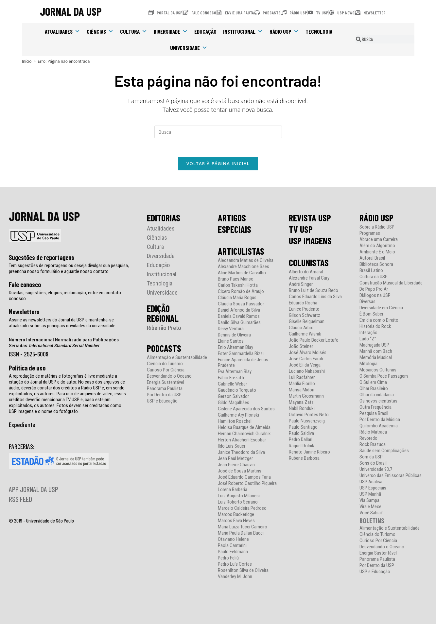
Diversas (367, 302)
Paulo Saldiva (301, 434)
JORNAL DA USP (71, 12)
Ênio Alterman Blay (235, 348)
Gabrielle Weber (232, 385)
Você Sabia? (371, 514)
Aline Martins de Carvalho (242, 274)
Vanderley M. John (235, 577)
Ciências (100, 31)
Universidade (188, 47)
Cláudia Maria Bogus (237, 298)
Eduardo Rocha (303, 304)
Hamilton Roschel (235, 422)
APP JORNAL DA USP (33, 490)
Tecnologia (318, 31)
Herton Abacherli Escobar (242, 441)
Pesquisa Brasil (373, 414)
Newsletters (24, 313)
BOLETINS (371, 521)
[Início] (27, 61)
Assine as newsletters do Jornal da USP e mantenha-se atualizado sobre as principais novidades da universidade (62, 324)
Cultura (133, 31)
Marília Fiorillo (302, 384)
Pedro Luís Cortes (235, 565)
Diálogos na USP (375, 296)
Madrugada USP (374, 346)
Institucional (243, 31)
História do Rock (375, 327)
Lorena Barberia (232, 490)
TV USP (301, 230)
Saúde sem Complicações (384, 452)
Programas (369, 234)
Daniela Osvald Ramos (239, 317)
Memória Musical (375, 358)
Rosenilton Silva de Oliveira (243, 571)
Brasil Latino (371, 271)
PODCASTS (164, 349)
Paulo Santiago (303, 428)
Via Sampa (369, 501)
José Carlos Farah (306, 360)
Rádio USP (284, 31)
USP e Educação (162, 402)
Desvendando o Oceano (169, 377)
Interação (368, 333)
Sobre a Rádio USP (376, 228)
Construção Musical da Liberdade (391, 284)
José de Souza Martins (239, 472)
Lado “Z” (367, 340)
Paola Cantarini (232, 546)
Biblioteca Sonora (376, 265)
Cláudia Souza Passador (241, 305)
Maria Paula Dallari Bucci (241, 534)
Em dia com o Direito (378, 321)
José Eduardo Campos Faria (244, 478)
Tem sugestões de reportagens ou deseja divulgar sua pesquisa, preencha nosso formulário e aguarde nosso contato (69, 269)
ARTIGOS (232, 218)
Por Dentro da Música (379, 420)
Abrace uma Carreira (378, 240)
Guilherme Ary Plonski (238, 416)
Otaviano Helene (233, 540)
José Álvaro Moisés (307, 353)
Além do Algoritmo (377, 246)
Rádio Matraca (373, 433)
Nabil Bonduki (302, 409)
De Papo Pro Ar (373, 290)
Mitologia (368, 365)
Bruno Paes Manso (235, 280)
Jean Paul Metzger (235, 459)
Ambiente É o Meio (377, 253)
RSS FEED (20, 500)
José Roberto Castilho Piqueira (247, 484)
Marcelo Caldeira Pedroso (242, 509)
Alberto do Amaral (306, 273)
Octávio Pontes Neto (309, 416)
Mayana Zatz (301, 403)
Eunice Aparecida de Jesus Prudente (243, 363)
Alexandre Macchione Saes (243, 267)
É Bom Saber (371, 315)
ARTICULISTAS (241, 252)
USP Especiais (372, 489)
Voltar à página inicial (218, 164)
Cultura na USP (373, 278)
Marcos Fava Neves (236, 521)
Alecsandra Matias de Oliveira (245, 261)
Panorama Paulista (165, 389)
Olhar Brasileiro (373, 389)
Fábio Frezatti (231, 379)
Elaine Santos (231, 342)
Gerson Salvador (233, 397)
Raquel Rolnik (301, 447)
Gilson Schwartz (304, 316)
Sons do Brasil (373, 464)
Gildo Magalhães (233, 403)
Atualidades (62, 31)
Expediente (22, 425)
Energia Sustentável (165, 383)
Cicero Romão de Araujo (241, 292)
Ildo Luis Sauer (231, 447)
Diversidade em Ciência (381, 309)
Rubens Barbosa (304, 459)
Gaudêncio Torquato (237, 391)
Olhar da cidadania (376, 396)
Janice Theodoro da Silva (241, 453)
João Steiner (301, 347)
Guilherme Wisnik (305, 335)
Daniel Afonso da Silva (239, 311)
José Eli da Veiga (305, 366)
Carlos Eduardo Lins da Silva (315, 297)
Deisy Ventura (231, 330)
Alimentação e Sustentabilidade (177, 358)
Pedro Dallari (300, 440)
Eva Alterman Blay (235, 372)
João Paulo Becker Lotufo (314, 341)
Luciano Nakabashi (307, 372)
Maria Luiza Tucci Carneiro (242, 528)
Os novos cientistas (378, 402)
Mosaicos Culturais (377, 371)
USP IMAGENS (310, 241)
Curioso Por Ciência (165, 371)
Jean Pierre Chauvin (236, 466)
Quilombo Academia (378, 427)
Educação (205, 31)
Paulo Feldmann (233, 553)
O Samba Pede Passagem (383, 377)
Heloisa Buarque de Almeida (244, 428)
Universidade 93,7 (375, 470)
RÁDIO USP (376, 218)
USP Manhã (370, 495)
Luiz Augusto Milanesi (239, 497)
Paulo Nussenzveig (307, 422)
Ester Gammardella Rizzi (241, 354)
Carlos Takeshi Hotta (238, 286)
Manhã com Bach (375, 352)
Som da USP (371, 458)
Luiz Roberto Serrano (238, 503)
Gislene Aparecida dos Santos (246, 410)
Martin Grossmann (306, 397)
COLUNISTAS (309, 263)
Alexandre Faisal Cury (309, 279)
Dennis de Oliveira (234, 336)
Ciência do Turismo (165, 365)
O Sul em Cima (373, 383)
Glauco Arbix (301, 329)
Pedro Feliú (228, 559)
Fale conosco (25, 285)
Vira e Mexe (370, 507)
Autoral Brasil (372, 259)
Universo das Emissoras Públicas (390, 476)
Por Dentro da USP (164, 396)
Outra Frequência (375, 408)
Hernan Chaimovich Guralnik (244, 435)
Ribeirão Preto (164, 328)
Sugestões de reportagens (41, 258)
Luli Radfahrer (302, 378)
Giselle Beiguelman (306, 322)
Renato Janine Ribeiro (309, 453)
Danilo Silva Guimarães (239, 323)
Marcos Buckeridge (236, 515)
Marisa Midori (301, 391)
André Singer (301, 285)
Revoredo (368, 439)
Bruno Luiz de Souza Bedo (313, 291)
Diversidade (171, 31)
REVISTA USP (310, 218)
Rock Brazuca (372, 445)
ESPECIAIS (234, 230)
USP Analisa (370, 483)
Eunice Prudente (304, 310)
